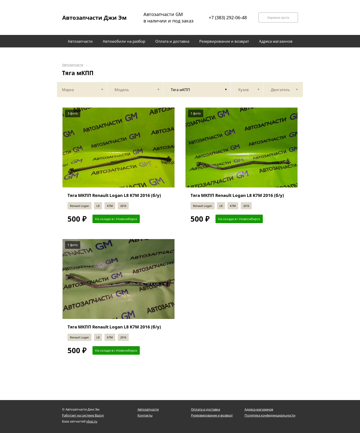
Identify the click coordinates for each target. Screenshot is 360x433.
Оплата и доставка (205, 409)
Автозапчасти (72, 64)
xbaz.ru (91, 421)
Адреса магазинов (258, 409)
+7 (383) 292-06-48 (228, 17)
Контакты (145, 415)
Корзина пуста (278, 17)
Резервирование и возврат (212, 415)
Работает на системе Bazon (83, 415)
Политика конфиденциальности (269, 415)
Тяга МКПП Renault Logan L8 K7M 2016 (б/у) (114, 195)
